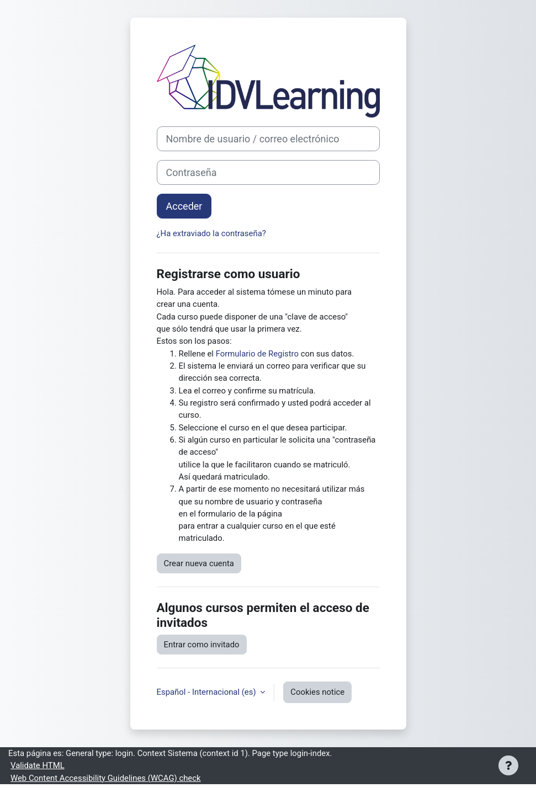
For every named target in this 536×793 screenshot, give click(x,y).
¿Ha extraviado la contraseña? (211, 233)
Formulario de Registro (257, 354)
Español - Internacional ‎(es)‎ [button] (207, 692)
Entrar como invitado (202, 645)
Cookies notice (317, 692)
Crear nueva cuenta (199, 563)
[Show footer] (508, 765)
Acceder (184, 206)
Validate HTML (37, 765)
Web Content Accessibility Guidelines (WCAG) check (105, 778)
